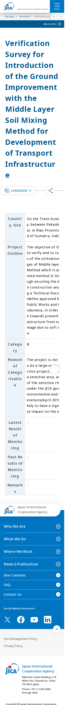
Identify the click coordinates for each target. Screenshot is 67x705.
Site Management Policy (20, 639)
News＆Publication (21, 564)
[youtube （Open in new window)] (34, 619)
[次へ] (54, 369)
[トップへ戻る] (56, 629)
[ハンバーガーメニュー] (57, 5)
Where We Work (18, 551)
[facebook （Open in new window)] (21, 619)
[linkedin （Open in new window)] (47, 619)
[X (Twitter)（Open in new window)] (7, 620)
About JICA (50, 24)
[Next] (61, 16)
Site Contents (14, 575)
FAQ (7, 584)
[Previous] (54, 16)
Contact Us (13, 594)
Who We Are (14, 526)
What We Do (15, 538)
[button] (17, 190)
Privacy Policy (13, 646)
